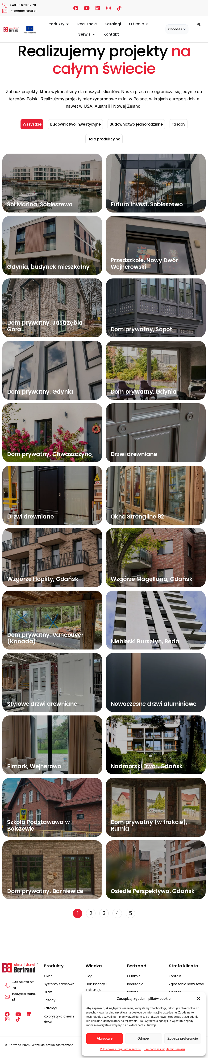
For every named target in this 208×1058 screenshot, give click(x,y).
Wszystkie (32, 124)
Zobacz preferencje (182, 1038)
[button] (198, 998)
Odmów (143, 1038)
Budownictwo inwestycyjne (75, 124)
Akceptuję (104, 1038)
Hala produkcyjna (104, 139)
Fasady (178, 124)
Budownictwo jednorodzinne (136, 124)
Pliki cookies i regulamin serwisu (120, 1049)
